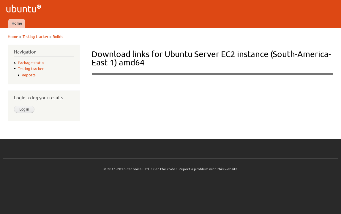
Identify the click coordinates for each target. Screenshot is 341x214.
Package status (31, 63)
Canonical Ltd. (138, 169)
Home (17, 23)
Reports (29, 75)
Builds (58, 36)
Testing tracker (35, 36)
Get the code (164, 169)
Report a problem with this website (208, 169)
